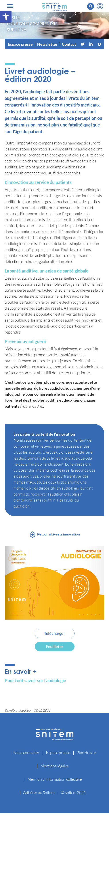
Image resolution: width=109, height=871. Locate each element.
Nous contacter (26, 752)
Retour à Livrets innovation (58, 534)
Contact (69, 44)
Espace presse (20, 44)
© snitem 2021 (73, 792)
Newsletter (47, 44)
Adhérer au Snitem (38, 792)
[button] (5, 17)
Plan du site (86, 752)
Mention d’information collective (54, 779)
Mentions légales (54, 765)
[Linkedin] (91, 44)
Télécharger (54, 633)
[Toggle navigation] (10, 6)
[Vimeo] (99, 44)
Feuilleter (54, 646)
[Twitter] (82, 44)
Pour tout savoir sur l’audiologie (35, 680)
